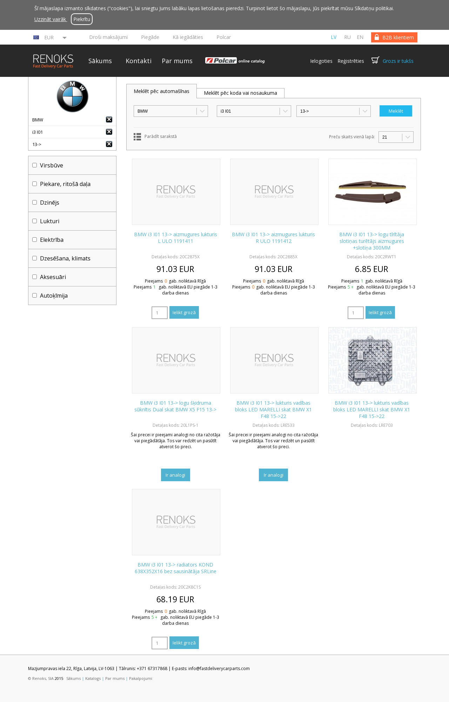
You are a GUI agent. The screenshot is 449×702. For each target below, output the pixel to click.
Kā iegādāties (188, 37)
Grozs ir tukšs (398, 61)
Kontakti (139, 60)
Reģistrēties (350, 61)
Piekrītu (81, 19)
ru (347, 37)
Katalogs (93, 678)
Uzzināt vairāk (50, 19)
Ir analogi (175, 475)
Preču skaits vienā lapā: (352, 137)
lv (333, 37)
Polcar (223, 37)
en (360, 37)
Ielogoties (321, 61)
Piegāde (150, 37)
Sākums (100, 60)
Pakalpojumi (140, 678)
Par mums (177, 60)
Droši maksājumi (108, 37)
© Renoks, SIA (41, 678)
